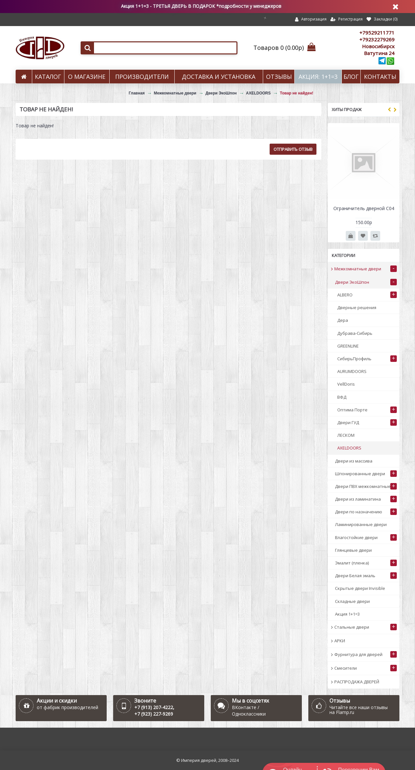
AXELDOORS (258, 93)
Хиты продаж (347, 109)
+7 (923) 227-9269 (153, 714)
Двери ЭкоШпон (221, 93)
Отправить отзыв (293, 149)
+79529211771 (377, 32)
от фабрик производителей (67, 707)
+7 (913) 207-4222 (153, 707)
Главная (137, 93)
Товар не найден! (297, 93)
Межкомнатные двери (175, 93)
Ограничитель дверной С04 (363, 208)
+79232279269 (377, 39)
